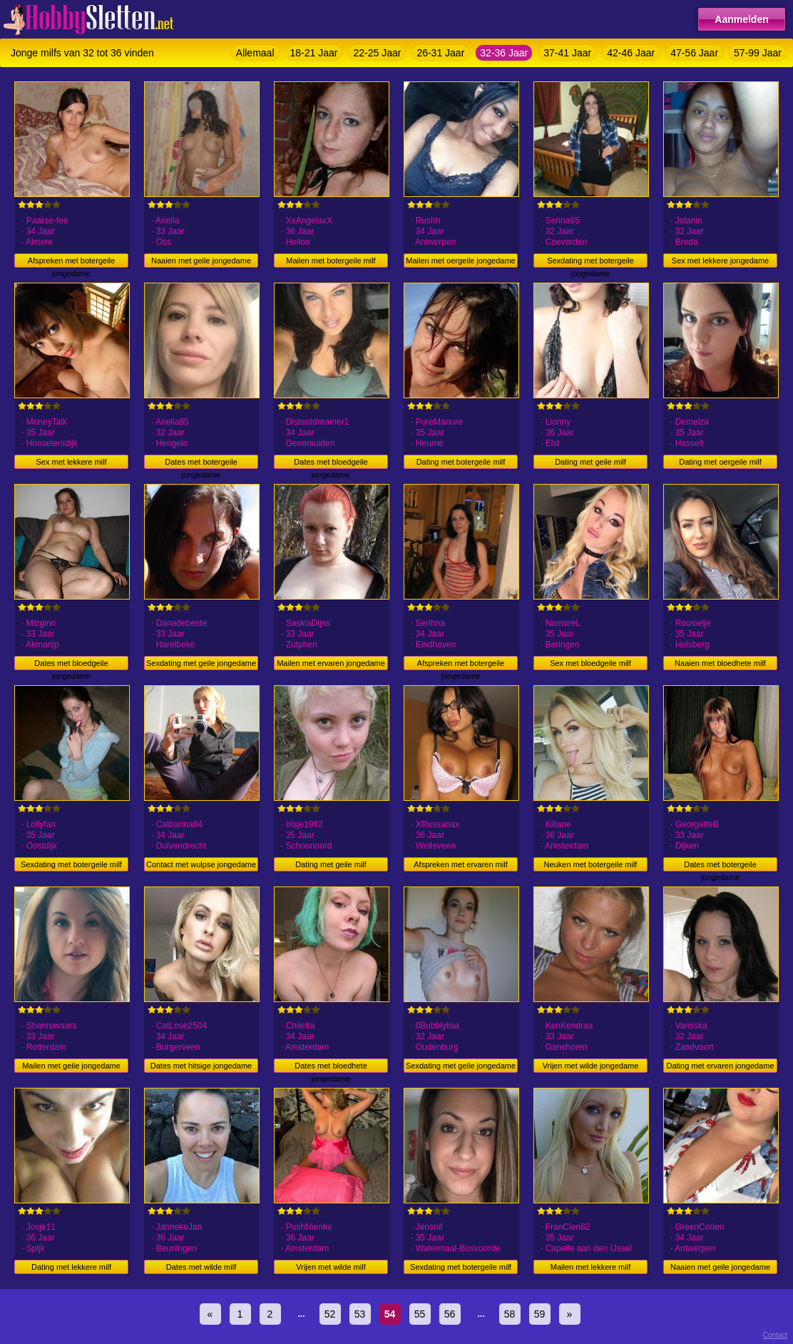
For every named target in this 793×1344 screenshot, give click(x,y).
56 (450, 1314)
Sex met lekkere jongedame (720, 260)
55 (420, 1314)
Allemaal (255, 53)
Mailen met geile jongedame (71, 1065)
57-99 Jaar (758, 53)
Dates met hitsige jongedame (201, 1065)
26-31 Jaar (440, 53)
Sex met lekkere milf (71, 462)
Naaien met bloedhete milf (720, 663)
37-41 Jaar (567, 53)
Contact (775, 1335)
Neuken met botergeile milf (591, 864)
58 (510, 1314)
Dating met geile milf (590, 462)
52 (330, 1314)
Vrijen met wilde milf (330, 1267)
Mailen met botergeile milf (330, 260)
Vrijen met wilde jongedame (591, 1065)
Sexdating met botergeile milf (71, 864)
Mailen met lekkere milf (590, 1267)
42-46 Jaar (631, 53)
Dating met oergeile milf (720, 462)
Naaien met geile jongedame (201, 260)
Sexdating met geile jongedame (201, 663)
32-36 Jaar (504, 53)
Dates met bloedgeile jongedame (330, 463)
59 (540, 1314)
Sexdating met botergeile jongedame (590, 262)
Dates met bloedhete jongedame (331, 1067)
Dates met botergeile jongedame (201, 463)
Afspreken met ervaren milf (460, 864)
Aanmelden (741, 19)
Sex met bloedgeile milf (590, 663)
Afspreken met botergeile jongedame (71, 262)
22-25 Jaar (377, 53)
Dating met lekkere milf (71, 1267)
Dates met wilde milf (201, 1267)
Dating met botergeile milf (461, 462)
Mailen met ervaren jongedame (331, 663)
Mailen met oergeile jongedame (460, 260)
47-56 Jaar (694, 53)
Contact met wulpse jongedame (201, 864)
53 (360, 1314)
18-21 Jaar (314, 53)
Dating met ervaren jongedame (720, 1065)
